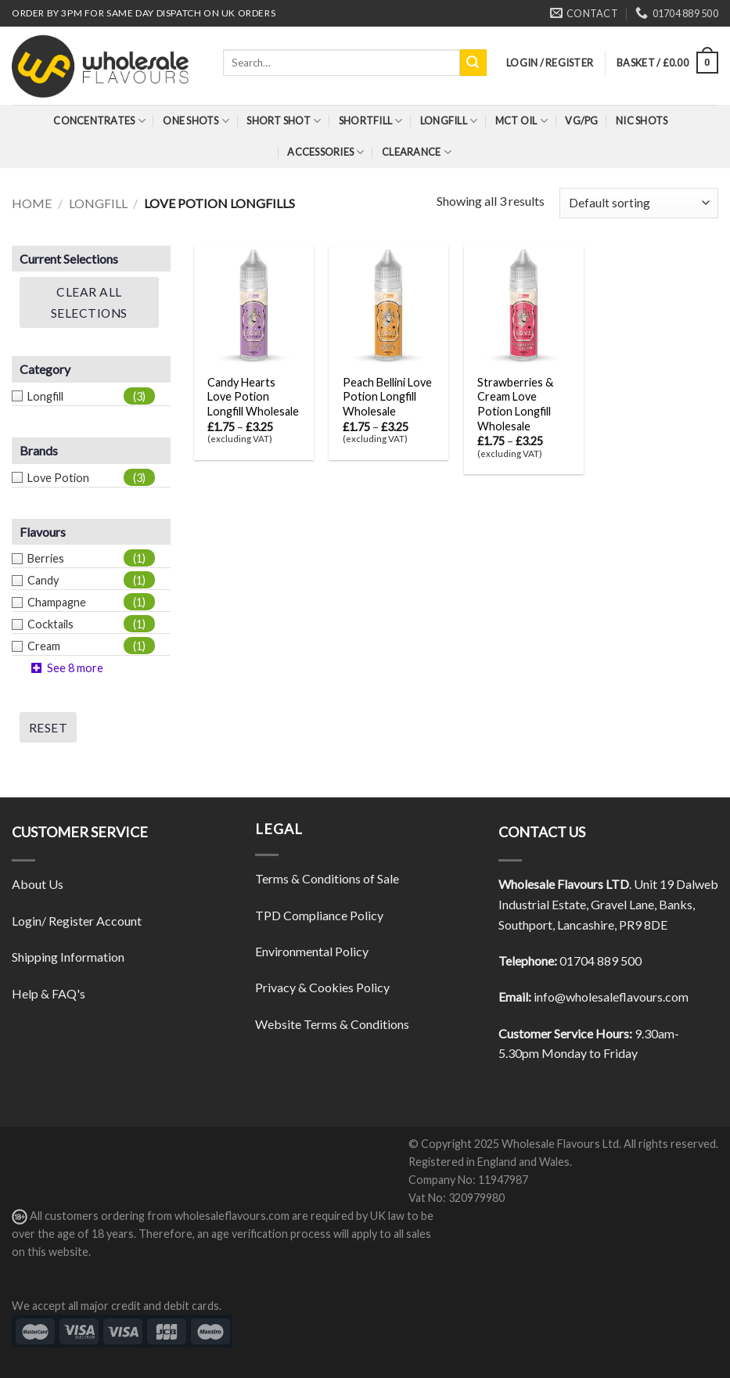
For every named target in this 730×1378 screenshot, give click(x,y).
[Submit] (473, 62)
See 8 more (75, 668)
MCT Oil (521, 120)
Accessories (325, 152)
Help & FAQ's (48, 993)
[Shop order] (638, 203)
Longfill (449, 120)
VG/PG (581, 120)
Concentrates (99, 120)
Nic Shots (641, 120)
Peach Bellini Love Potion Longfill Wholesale (387, 397)
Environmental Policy (312, 951)
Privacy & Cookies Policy (322, 987)
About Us (37, 883)
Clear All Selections (89, 302)
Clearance (416, 152)
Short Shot (283, 120)
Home (32, 203)
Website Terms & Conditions (332, 1023)
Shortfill (371, 120)
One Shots (196, 120)
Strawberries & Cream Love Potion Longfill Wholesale (515, 404)
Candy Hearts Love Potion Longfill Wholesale (253, 397)
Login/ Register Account (77, 920)
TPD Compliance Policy (319, 915)
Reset (48, 728)
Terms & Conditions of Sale (327, 878)
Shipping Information (68, 956)
